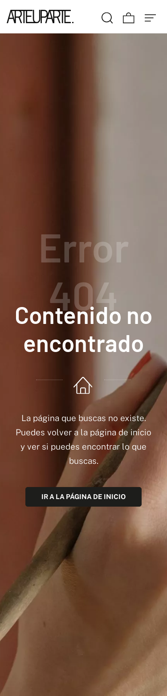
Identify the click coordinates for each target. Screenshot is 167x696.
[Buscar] (107, 16)
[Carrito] (128, 16)
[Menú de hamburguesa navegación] (150, 16)
